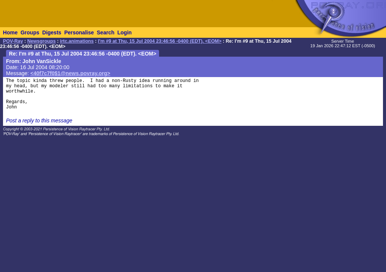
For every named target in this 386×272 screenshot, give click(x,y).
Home (10, 32)
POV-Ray (13, 41)
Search (106, 32)
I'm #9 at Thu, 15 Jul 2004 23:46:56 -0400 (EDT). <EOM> (160, 41)
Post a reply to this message (39, 120)
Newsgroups (41, 41)
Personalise (79, 32)
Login (124, 32)
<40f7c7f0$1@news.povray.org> (70, 73)
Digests (51, 32)
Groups (29, 32)
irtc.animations (77, 41)
